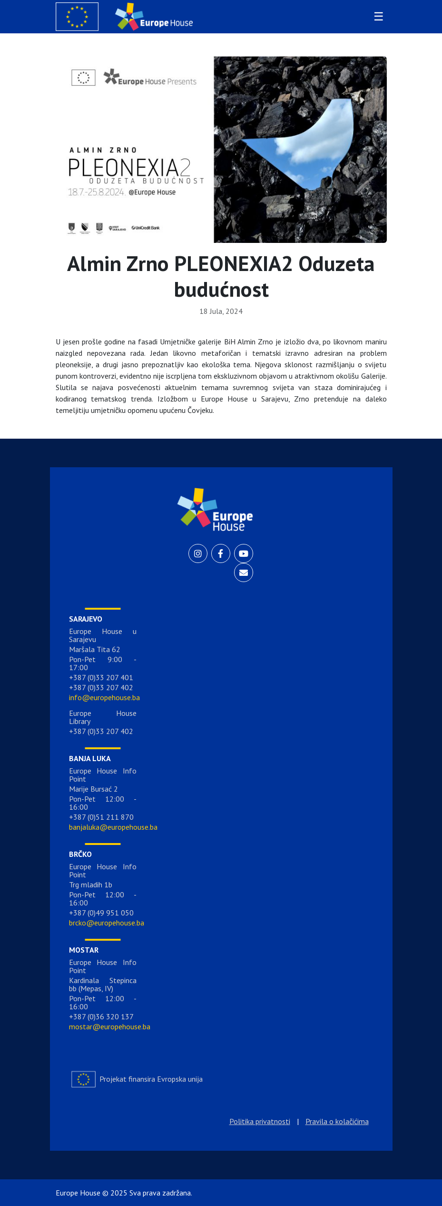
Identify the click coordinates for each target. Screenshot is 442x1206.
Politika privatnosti (259, 1121)
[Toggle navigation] (377, 16)
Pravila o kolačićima (337, 1121)
